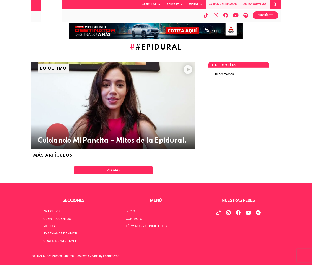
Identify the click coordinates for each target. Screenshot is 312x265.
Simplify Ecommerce (105, 256)
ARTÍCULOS (52, 211)
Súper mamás (224, 74)
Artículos (151, 4)
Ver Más (113, 170)
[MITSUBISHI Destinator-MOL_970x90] (156, 37)
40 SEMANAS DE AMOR (223, 4)
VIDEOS (49, 226)
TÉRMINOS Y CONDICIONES (146, 226)
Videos (195, 4)
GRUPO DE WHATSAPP (60, 240)
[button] (151, 4)
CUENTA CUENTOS (57, 218)
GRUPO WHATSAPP (254, 4)
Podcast (175, 4)
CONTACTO (134, 218)
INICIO (130, 211)
